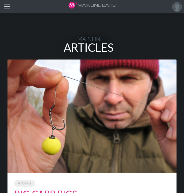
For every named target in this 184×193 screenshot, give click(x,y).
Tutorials (24, 183)
